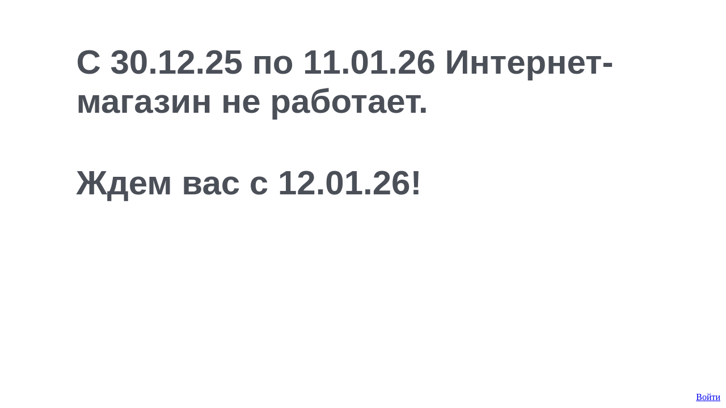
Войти (708, 397)
